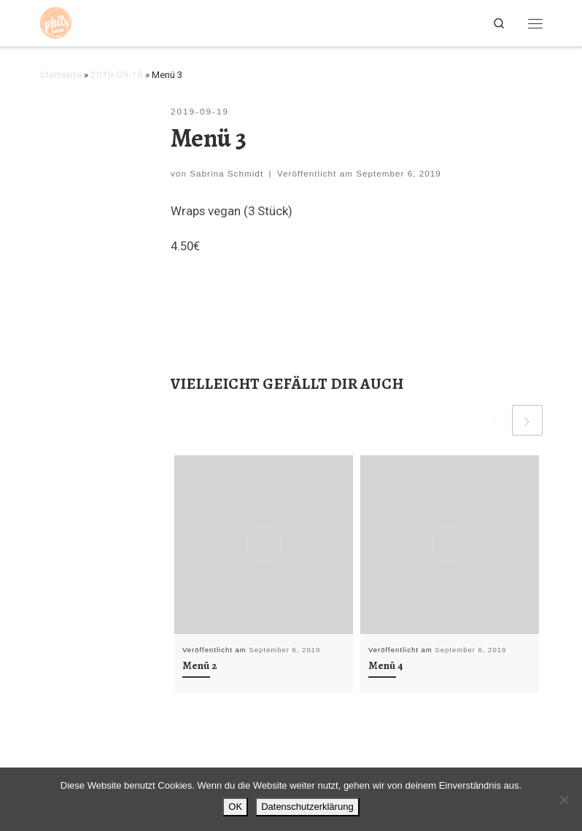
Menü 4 (385, 665)
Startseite (60, 74)
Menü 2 (199, 665)
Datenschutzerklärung (307, 806)
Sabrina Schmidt (226, 173)
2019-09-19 (116, 74)
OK (235, 806)
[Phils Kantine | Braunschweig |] (55, 21)
